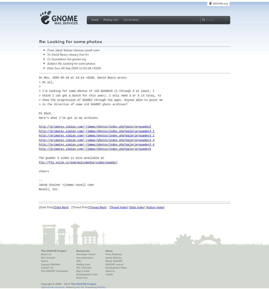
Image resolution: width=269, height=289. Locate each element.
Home (95, 20)
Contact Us (47, 267)
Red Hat (80, 287)
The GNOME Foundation (54, 271)
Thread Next (98, 207)
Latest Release (113, 257)
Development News (116, 267)
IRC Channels (83, 267)
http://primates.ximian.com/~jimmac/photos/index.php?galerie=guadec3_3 (97, 140)
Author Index (155, 207)
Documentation (84, 257)
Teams (44, 261)
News (108, 251)
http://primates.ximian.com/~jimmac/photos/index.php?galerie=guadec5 (95, 149)
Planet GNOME (113, 261)
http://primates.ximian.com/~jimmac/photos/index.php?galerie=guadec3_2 (97, 136)
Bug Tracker (83, 271)
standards (60, 287)
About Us (46, 254)
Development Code (86, 274)
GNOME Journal (114, 264)
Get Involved (48, 257)
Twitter (109, 274)
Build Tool (81, 277)
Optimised (46, 287)
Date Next (61, 207)
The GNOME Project (54, 251)
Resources (82, 251)
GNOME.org (220, 3)
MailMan (101, 287)
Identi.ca (110, 271)
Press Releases (113, 254)
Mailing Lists (110, 20)
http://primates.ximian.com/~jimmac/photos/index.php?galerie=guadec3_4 (97, 144)
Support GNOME (50, 264)
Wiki (78, 261)
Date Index (137, 207)
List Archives (130, 20)
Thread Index (118, 207)
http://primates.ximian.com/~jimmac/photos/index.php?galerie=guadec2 (95, 127)
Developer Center (86, 254)
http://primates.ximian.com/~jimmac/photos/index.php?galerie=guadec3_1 (97, 131)
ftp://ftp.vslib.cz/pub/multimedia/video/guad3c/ (78, 162)
